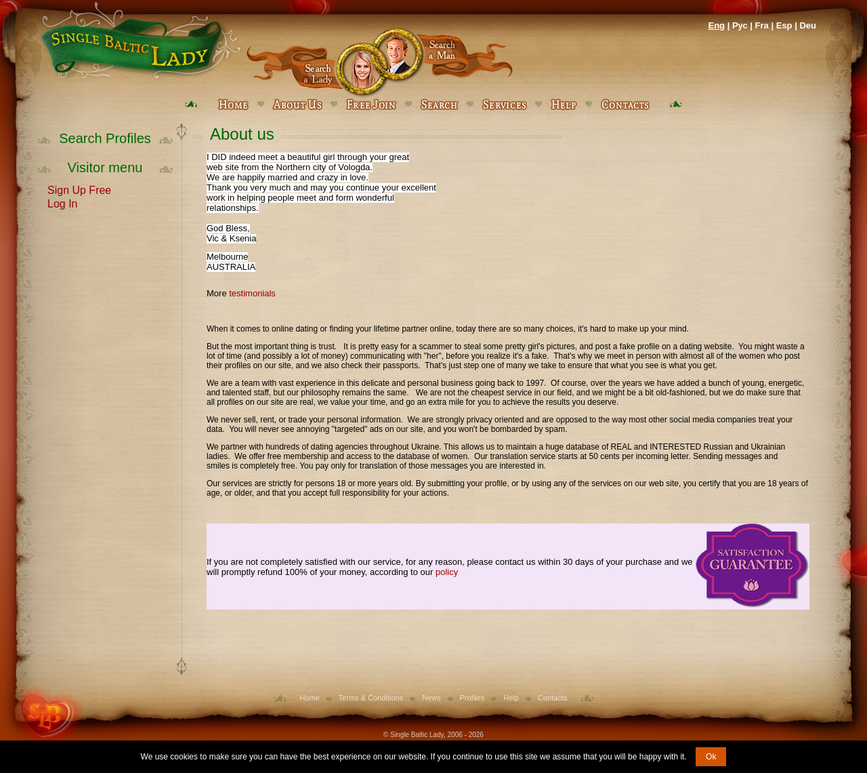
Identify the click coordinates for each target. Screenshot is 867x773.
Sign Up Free (79, 189)
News (431, 698)
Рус (740, 25)
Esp (784, 25)
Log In (62, 202)
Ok (711, 756)
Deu (807, 25)
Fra (762, 25)
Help (511, 698)
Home (310, 698)
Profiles (472, 698)
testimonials (252, 293)
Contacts (552, 698)
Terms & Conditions (371, 698)
